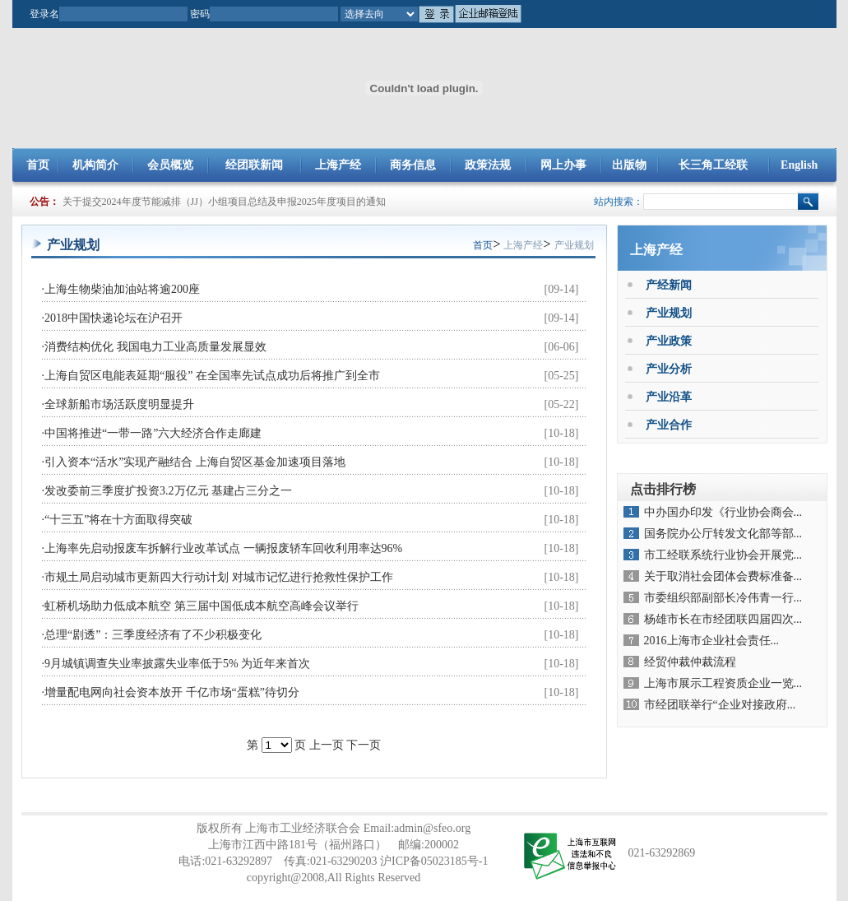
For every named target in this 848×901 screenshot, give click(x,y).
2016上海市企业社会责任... (712, 640)
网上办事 (563, 165)
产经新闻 (669, 285)
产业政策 (669, 341)
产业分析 (669, 369)
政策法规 (488, 165)
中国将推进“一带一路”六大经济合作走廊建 (153, 433)
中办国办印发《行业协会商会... (723, 512)
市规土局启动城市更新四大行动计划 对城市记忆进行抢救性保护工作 (218, 577)
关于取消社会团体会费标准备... (723, 576)
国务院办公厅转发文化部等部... (723, 533)
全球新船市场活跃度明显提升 (119, 404)
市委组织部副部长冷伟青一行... (723, 598)
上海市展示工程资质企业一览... (723, 683)
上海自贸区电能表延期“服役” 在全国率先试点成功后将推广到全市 (212, 375)
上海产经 (338, 165)
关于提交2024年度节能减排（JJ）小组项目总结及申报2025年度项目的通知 (224, 201)
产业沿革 (669, 397)
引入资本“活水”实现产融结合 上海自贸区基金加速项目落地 (194, 462)
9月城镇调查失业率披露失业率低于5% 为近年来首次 (177, 663)
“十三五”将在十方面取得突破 (118, 519)
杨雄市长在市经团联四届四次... (723, 619)
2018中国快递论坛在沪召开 (113, 318)
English (799, 165)
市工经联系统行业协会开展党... (723, 555)
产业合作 (669, 425)
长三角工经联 (713, 165)
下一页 (363, 745)
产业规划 (574, 245)
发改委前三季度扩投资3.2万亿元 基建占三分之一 (168, 491)
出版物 (629, 165)
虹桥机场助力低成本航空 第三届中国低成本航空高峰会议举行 (201, 606)
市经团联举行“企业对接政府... (720, 705)
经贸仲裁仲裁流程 (690, 662)
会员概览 (170, 165)
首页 (37, 165)
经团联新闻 (254, 165)
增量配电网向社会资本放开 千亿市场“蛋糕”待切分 (171, 692)
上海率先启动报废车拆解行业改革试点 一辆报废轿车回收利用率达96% (223, 548)
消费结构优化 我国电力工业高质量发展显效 (155, 347)
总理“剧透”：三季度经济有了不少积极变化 (153, 635)
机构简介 (95, 165)
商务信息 (413, 165)
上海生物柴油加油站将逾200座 (122, 289)
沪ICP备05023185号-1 (434, 861)
